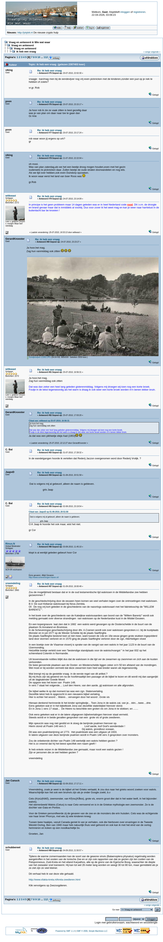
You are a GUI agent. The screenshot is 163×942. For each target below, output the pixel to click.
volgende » (155, 52)
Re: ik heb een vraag (49, 70)
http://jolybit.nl (25, 32)
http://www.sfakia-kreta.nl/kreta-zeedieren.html (54, 879)
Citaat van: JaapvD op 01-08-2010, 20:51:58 (48, 512)
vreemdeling (12, 583)
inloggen (125, 11)
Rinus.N (10, 543)
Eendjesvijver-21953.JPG (39, 357)
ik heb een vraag (26, 51)
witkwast (10, 195)
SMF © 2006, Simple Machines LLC (92, 931)
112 (46, 57)
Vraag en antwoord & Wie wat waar (29, 42)
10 (38, 57)
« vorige (146, 52)
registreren (139, 11)
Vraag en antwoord (22, 45)
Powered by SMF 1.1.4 (65, 931)
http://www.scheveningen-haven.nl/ (44, 577)
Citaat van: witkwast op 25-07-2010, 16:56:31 (49, 421)
